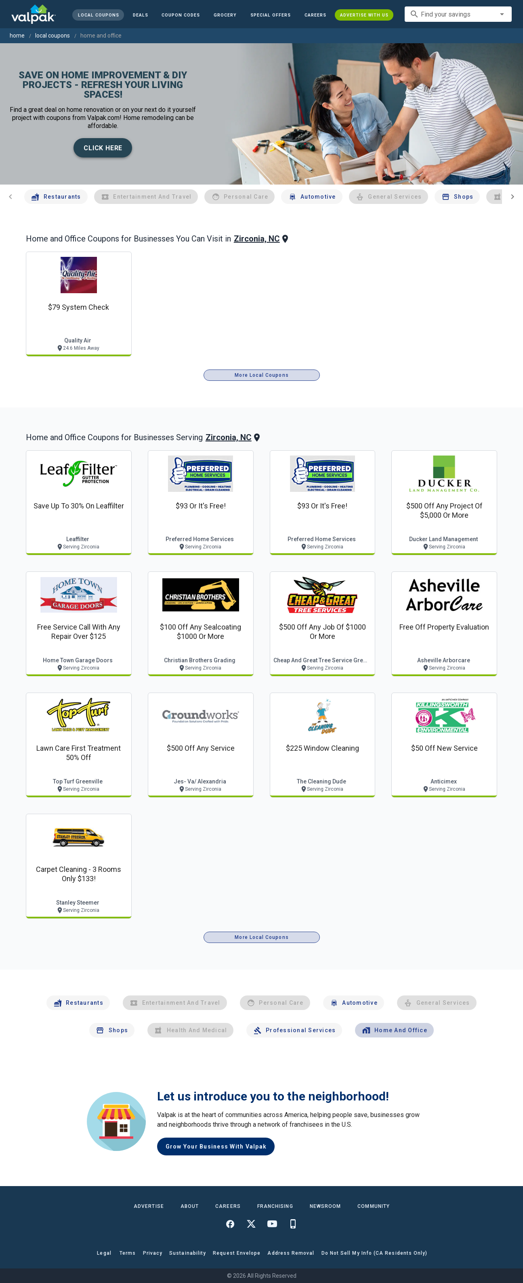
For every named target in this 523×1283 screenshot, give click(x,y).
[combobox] (458, 14)
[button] (270, 15)
